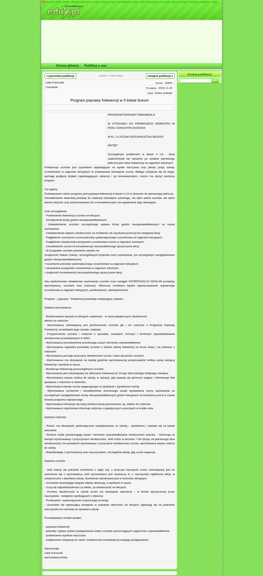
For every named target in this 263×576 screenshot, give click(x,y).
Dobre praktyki (163, 92)
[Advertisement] (75, 138)
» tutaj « (215, 2)
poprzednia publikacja (60, 75)
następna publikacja (160, 75)
